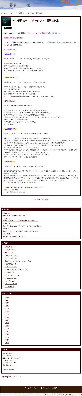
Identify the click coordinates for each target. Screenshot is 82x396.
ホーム (3, 13)
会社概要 (54, 388)
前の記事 (37, 199)
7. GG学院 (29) (9, 281)
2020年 (7, 308)
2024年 (7, 297)
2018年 (7, 314)
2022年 (7, 303)
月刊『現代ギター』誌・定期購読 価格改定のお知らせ (20, 221)
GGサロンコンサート (10, 360)
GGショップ (7, 355)
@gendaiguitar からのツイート (11, 377)
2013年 (7, 328)
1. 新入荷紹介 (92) (10, 264)
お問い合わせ (45, 388)
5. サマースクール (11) (12, 275)
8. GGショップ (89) (11, 284)
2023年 (7, 300)
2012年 (7, 331)
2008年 (7, 343)
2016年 (7, 320)
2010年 (7, 337)
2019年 (7, 311)
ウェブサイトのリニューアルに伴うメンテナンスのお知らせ (22, 226)
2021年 (7, 306)
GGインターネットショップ (12, 358)
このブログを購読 (8, 370)
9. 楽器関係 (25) (10, 287)
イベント (11, 13)
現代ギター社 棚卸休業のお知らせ (14, 215)
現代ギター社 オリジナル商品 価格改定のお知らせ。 (21, 231)
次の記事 (45, 199)
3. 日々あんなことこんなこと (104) (16, 269)
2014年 (7, 326)
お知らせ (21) (9, 249)
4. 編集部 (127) (9, 272)
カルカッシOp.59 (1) (11, 255)
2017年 (7, 317)
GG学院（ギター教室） (10, 363)
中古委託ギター (8, 365)
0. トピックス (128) (11, 258)
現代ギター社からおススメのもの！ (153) (18, 261)
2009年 (7, 340)
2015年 (7, 323)
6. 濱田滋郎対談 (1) (11, 278)
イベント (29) (9, 252)
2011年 (7, 334)
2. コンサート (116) (11, 267)
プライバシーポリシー (32, 388)
